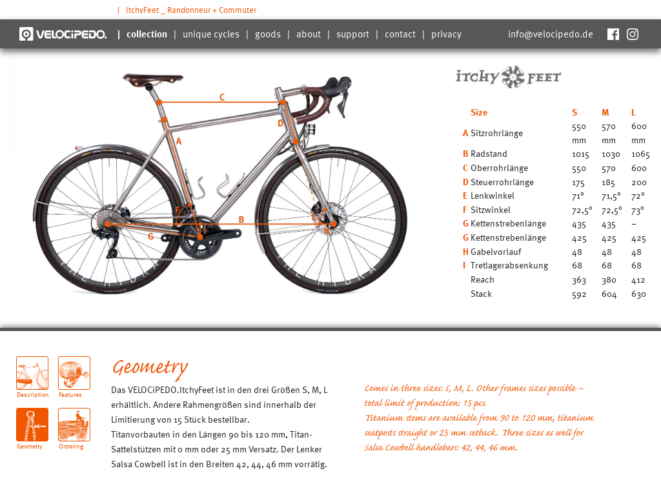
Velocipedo (63, 33)
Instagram (632, 33)
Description (32, 389)
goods (268, 33)
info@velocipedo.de (550, 33)
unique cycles (211, 33)
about (308, 33)
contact (400, 33)
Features (70, 389)
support (352, 33)
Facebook (612, 33)
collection (147, 33)
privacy (446, 33)
